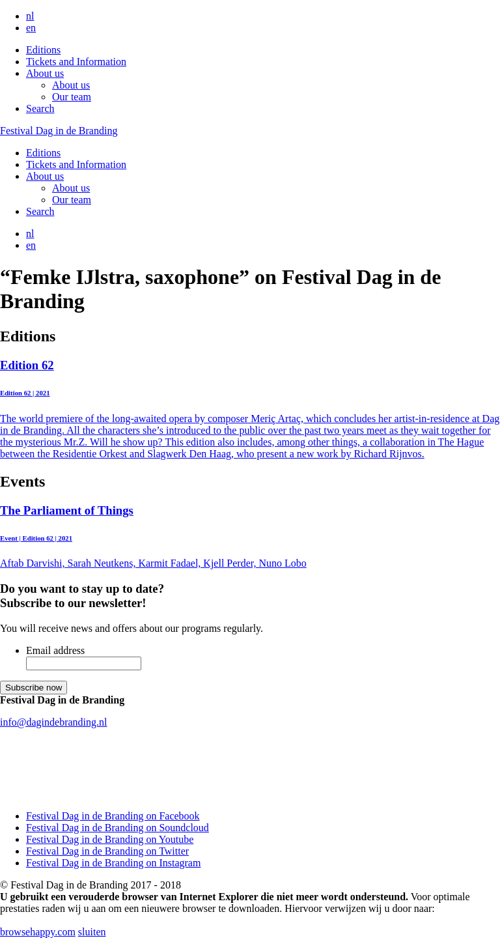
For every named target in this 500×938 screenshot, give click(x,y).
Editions (43, 49)
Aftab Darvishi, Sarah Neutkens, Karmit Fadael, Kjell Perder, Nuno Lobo (250, 536)
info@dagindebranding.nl (53, 722)
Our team (71, 96)
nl (30, 15)
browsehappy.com (38, 931)
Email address (55, 650)
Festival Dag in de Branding (58, 130)
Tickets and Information (76, 61)
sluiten (92, 931)
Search (40, 108)
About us (45, 73)
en (31, 27)
